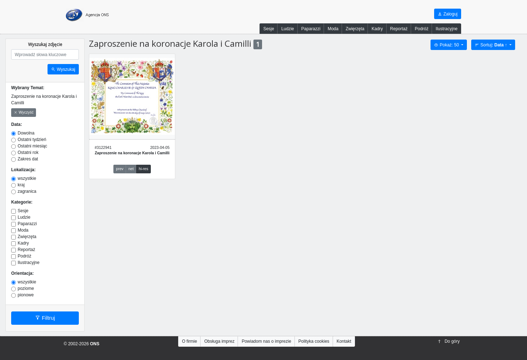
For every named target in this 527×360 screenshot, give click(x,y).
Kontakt (344, 341)
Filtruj (45, 318)
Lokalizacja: (23, 169)
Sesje (268, 28)
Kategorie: (21, 202)
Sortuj (491, 45)
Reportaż (399, 28)
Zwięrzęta (355, 28)
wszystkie (27, 178)
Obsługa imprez (219, 341)
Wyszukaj (63, 69)
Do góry (448, 341)
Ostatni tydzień (32, 139)
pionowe (26, 294)
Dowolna (26, 133)
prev (119, 169)
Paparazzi (310, 28)
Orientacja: (22, 273)
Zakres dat (28, 158)
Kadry (377, 28)
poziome (26, 288)
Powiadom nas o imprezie (266, 341)
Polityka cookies (313, 341)
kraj (21, 184)
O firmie (189, 341)
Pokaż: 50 (447, 45)
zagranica (27, 191)
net (131, 169)
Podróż (421, 28)
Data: (16, 124)
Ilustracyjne (447, 28)
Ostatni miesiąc (32, 146)
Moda (333, 28)
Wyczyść (23, 112)
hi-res (143, 169)
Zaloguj (448, 14)
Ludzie (287, 28)
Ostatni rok (28, 152)
